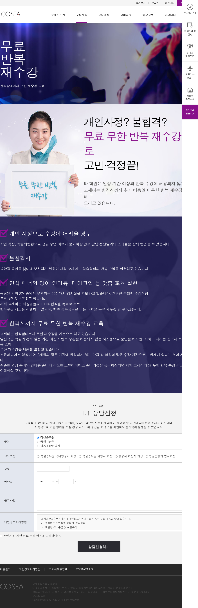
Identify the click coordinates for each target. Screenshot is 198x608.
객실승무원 (47, 437)
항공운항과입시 (50, 446)
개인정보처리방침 (29, 569)
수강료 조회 (39, 596)
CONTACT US (84, 569)
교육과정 (103, 15)
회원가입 (169, 3)
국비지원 (126, 15)
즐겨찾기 (140, 3)
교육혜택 (81, 15)
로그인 (155, 3)
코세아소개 (58, 15)
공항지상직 (47, 441)
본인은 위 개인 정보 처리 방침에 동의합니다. (32, 536)
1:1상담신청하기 (190, 111)
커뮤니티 (170, 15)
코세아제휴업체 (58, 569)
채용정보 (148, 15)
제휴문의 (5, 569)
